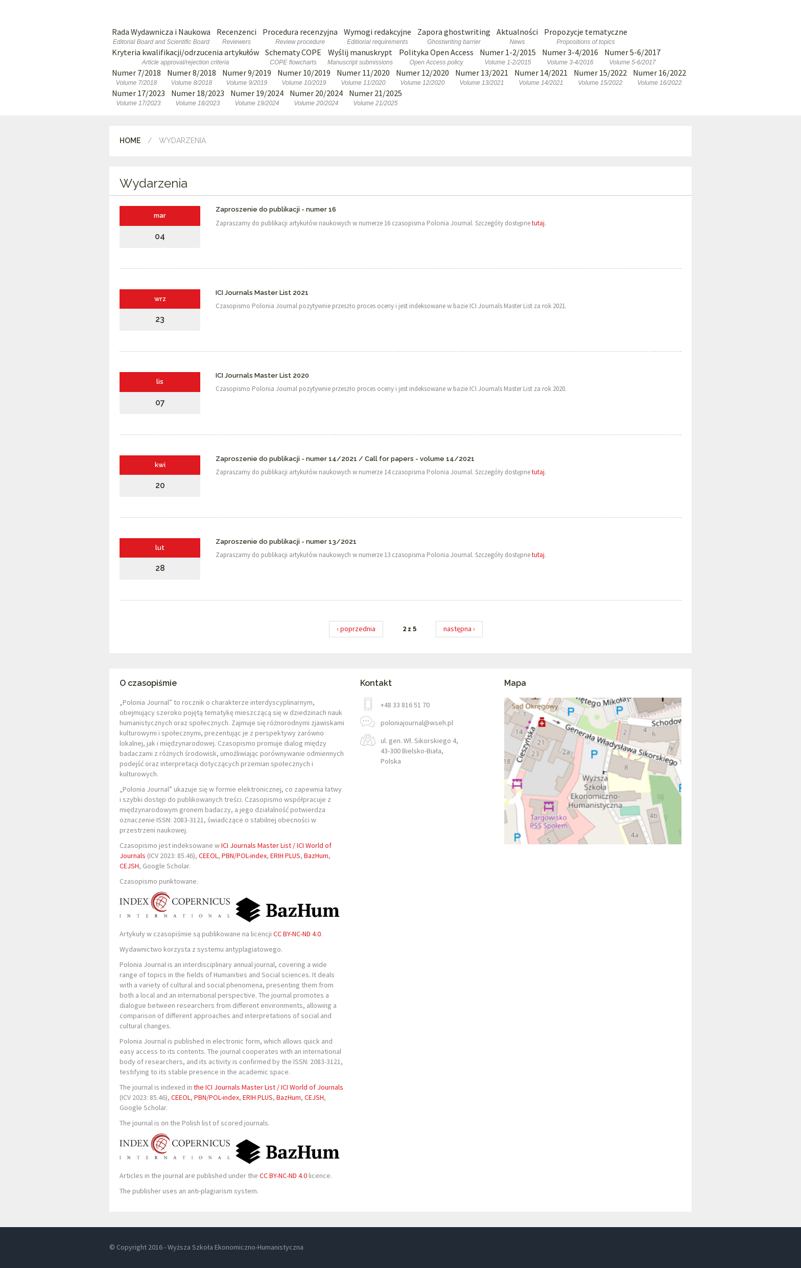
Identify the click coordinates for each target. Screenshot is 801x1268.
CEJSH (129, 865)
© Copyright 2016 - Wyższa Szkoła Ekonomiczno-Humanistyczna (206, 1247)
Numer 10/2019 (304, 77)
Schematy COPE (293, 57)
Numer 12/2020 (422, 77)
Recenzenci (236, 37)
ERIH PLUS (285, 855)
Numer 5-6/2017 (632, 57)
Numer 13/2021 (481, 77)
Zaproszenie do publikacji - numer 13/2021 (286, 541)
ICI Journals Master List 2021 (262, 292)
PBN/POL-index (244, 855)
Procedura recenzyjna (300, 37)
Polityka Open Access (436, 57)
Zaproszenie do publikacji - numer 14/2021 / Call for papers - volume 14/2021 (345, 459)
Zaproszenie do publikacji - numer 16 (276, 209)
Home (130, 140)
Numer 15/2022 (600, 77)
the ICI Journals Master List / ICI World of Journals (268, 1087)
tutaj (538, 223)
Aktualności (517, 37)
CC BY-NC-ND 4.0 (297, 933)
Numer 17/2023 (138, 98)
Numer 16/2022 (659, 77)
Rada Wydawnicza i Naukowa (161, 37)
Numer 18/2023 (197, 98)
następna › (459, 628)
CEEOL (208, 855)
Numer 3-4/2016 (570, 57)
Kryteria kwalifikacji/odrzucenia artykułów (185, 57)
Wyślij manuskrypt (360, 57)
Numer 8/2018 (191, 77)
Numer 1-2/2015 (508, 57)
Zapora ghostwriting (453, 37)
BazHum (316, 855)
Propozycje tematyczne (585, 37)
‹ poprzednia (356, 628)
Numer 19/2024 (257, 98)
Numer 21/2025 (375, 98)
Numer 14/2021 (541, 77)
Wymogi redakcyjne (377, 37)
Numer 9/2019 (246, 77)
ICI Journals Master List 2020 (262, 375)
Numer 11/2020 (363, 77)
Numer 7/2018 (136, 77)
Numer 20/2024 (316, 98)
